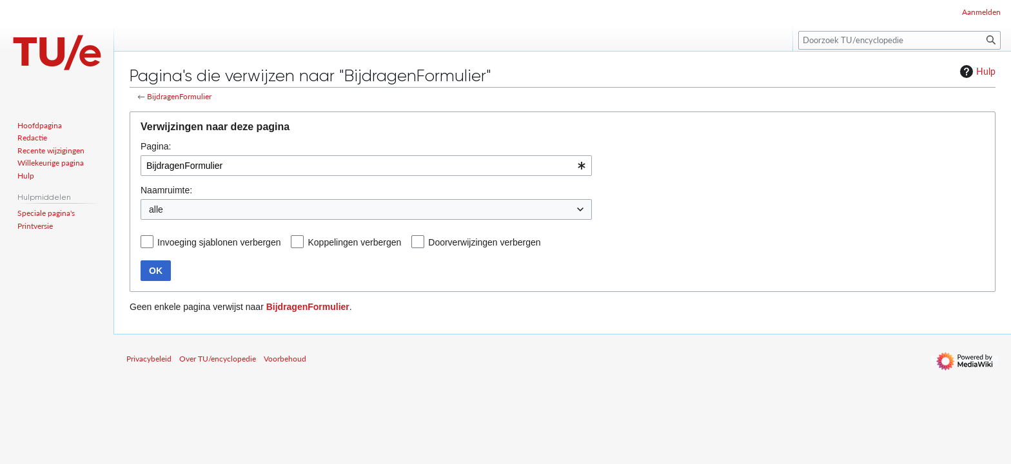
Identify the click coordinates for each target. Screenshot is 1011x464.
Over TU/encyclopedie (217, 358)
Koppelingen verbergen (354, 242)
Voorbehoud (285, 358)
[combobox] (366, 165)
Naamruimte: (166, 190)
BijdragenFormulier (179, 96)
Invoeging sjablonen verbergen (218, 242)
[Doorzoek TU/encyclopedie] (899, 40)
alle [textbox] (156, 209)
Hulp (976, 71)
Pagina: (156, 146)
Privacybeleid (149, 358)
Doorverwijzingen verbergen (484, 242)
